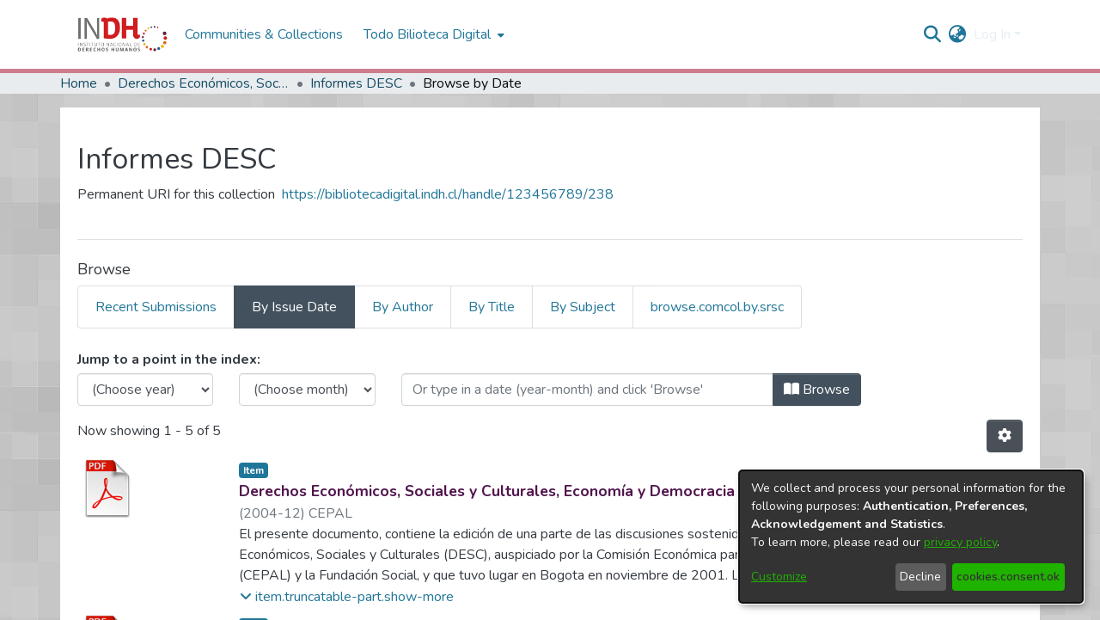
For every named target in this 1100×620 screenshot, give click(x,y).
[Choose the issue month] (307, 389)
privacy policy (960, 542)
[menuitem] (958, 34)
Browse (817, 389)
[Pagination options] (1005, 436)
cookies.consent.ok (1008, 576)
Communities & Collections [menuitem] (264, 34)
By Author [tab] (402, 307)
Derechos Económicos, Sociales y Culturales (204, 83)
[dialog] (911, 536)
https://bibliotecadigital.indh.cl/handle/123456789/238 (448, 194)
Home (78, 83)
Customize (779, 576)
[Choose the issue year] (145, 389)
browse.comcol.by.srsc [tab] (717, 307)
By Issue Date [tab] (294, 307)
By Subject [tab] (582, 307)
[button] (347, 597)
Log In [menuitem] (992, 34)
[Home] (122, 34)
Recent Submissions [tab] (156, 307)
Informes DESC (356, 83)
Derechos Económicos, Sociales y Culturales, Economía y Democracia (487, 491)
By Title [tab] (491, 307)
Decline (920, 576)
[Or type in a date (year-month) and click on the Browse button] (587, 389)
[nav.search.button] (933, 34)
